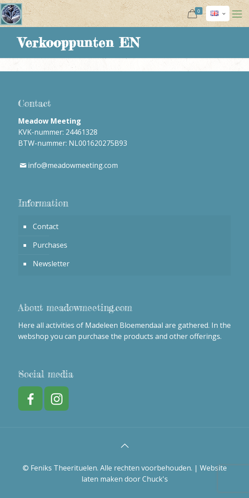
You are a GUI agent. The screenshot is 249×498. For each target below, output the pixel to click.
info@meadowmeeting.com (73, 165)
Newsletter (51, 263)
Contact (45, 226)
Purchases (50, 245)
